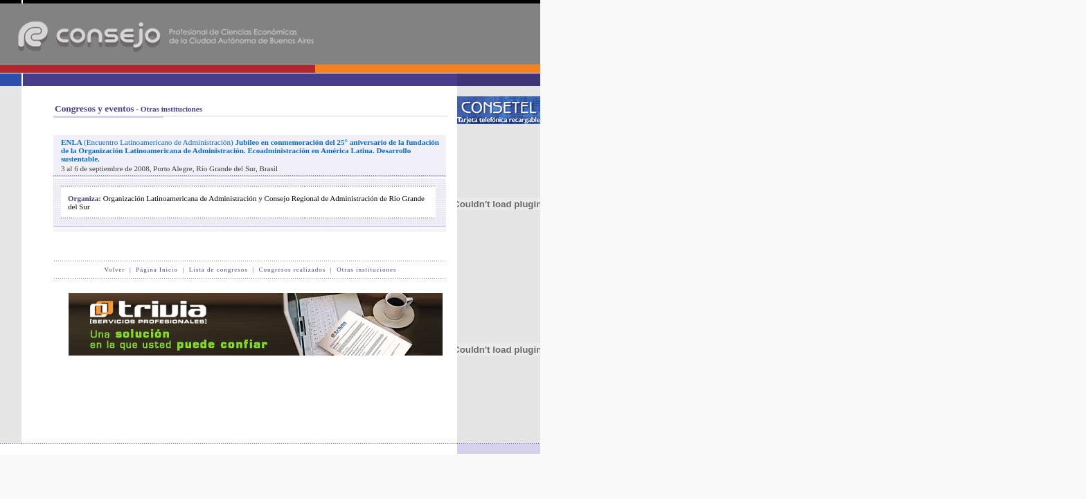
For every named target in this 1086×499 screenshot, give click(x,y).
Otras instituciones (366, 269)
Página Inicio (157, 269)
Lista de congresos (218, 269)
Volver (115, 269)
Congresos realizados (292, 269)
